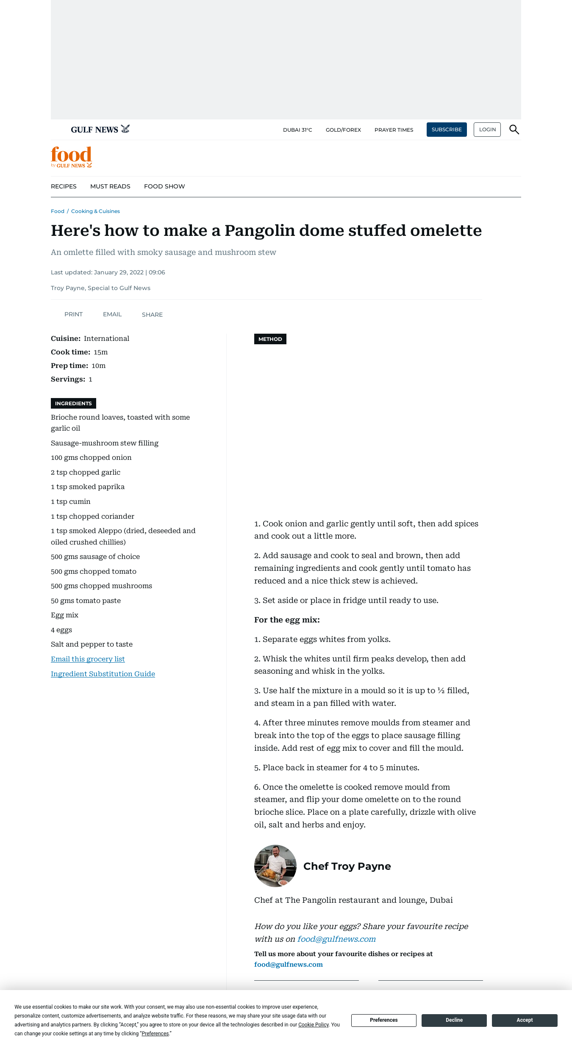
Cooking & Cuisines (95, 211)
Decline (454, 1020)
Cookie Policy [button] (313, 1025)
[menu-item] (64, 186)
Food (57, 211)
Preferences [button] (155, 1034)
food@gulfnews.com (336, 939)
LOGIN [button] (487, 129)
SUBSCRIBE (447, 129)
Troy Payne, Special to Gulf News (100, 288)
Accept (525, 1020)
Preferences (384, 1020)
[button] (57, 129)
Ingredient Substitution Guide (103, 674)
